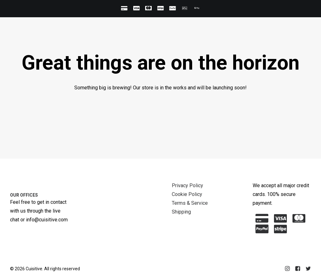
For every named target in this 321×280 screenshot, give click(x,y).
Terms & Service (190, 203)
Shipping (181, 212)
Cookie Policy (187, 194)
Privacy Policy (187, 185)
